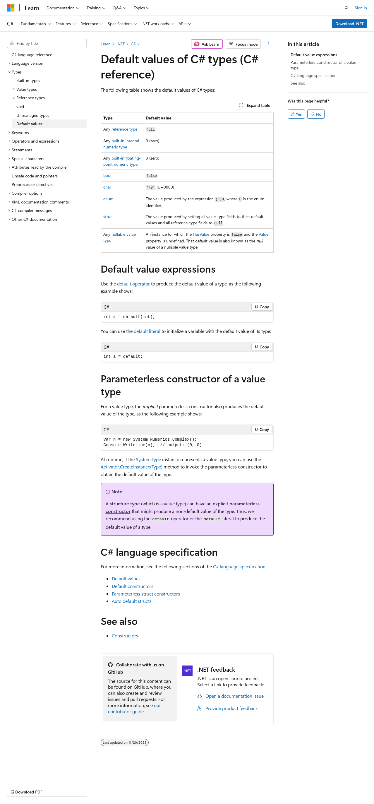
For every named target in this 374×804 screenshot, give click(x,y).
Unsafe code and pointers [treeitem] (35, 176)
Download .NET (349, 23)
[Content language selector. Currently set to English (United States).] (34, 772)
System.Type (148, 459)
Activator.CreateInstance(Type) (131, 466)
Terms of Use (157, 786)
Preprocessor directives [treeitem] (32, 184)
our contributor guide (134, 708)
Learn (106, 44)
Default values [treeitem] (29, 123)
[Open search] (346, 8)
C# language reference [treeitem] (32, 54)
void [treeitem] (20, 106)
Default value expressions (314, 54)
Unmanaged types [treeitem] (32, 115)
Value (263, 234)
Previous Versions (53, 786)
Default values (126, 578)
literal (147, 331)
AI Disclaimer (18, 786)
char (107, 187)
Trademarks (186, 786)
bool (107, 175)
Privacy (127, 786)
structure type (125, 503)
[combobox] (47, 43)
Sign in (361, 8)
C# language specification (239, 566)
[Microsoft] (11, 8)
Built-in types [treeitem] (28, 80)
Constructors (125, 635)
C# (133, 44)
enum (108, 198)
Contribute (104, 786)
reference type (124, 129)
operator (133, 283)
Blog (80, 786)
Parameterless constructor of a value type (323, 64)
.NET (121, 44)
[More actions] (268, 44)
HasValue (201, 234)
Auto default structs (132, 601)
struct (108, 216)
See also (298, 83)
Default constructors (132, 586)
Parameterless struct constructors (146, 594)
